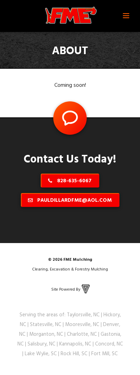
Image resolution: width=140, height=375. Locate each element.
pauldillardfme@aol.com (74, 200)
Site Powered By (71, 289)
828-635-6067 (74, 180)
